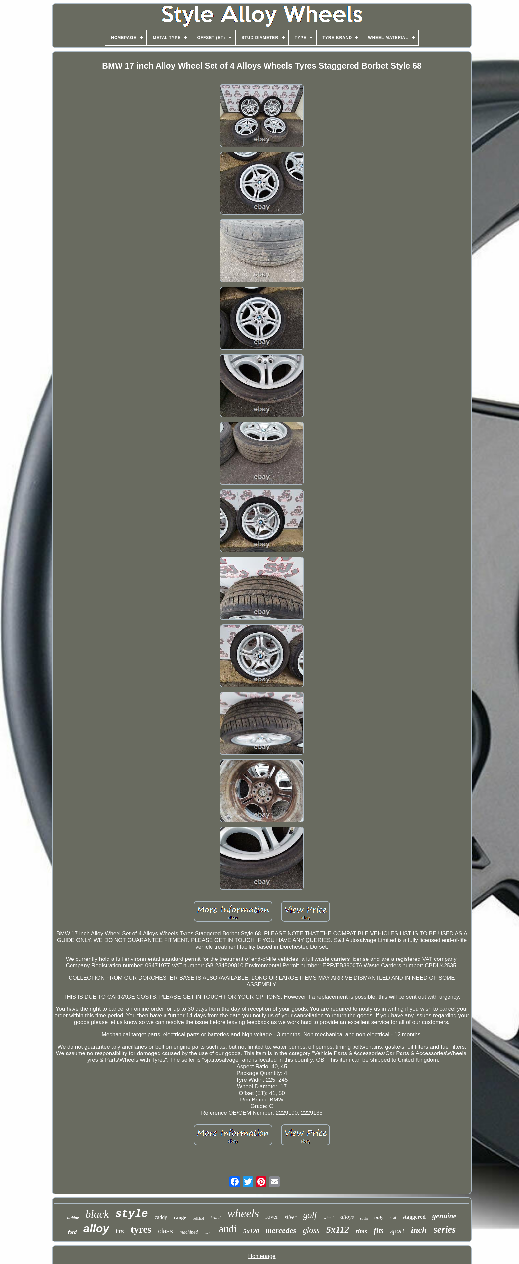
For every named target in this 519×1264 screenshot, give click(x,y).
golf (310, 1215)
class (165, 1231)
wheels (243, 1213)
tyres (140, 1229)
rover (271, 1216)
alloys (347, 1217)
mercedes (281, 1230)
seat (393, 1217)
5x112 (337, 1229)
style (131, 1214)
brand (216, 1217)
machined (189, 1232)
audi (228, 1229)
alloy (96, 1228)
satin (364, 1218)
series (445, 1229)
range (180, 1217)
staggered (414, 1217)
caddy (161, 1217)
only (378, 1217)
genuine (444, 1216)
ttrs (120, 1231)
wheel (329, 1217)
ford (72, 1232)
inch (419, 1230)
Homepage (261, 1256)
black (97, 1214)
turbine (73, 1217)
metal (208, 1233)
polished (198, 1218)
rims (361, 1231)
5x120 (251, 1231)
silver (291, 1217)
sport (397, 1231)
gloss (311, 1230)
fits (378, 1230)
